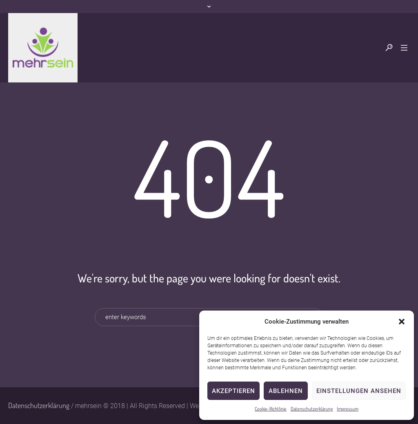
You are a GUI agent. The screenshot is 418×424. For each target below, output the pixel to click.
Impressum (347, 409)
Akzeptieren (233, 391)
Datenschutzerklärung (312, 409)
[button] (402, 321)
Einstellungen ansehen (358, 391)
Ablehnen (286, 391)
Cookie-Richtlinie (271, 409)
